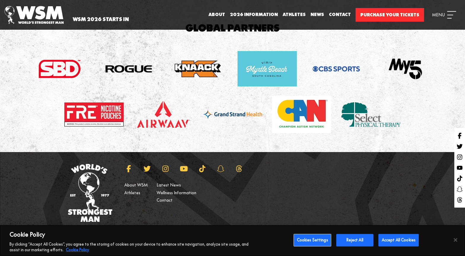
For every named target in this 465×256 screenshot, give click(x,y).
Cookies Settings (312, 243)
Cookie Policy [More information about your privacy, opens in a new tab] (77, 253)
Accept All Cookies (398, 243)
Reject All (354, 243)
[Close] (455, 242)
